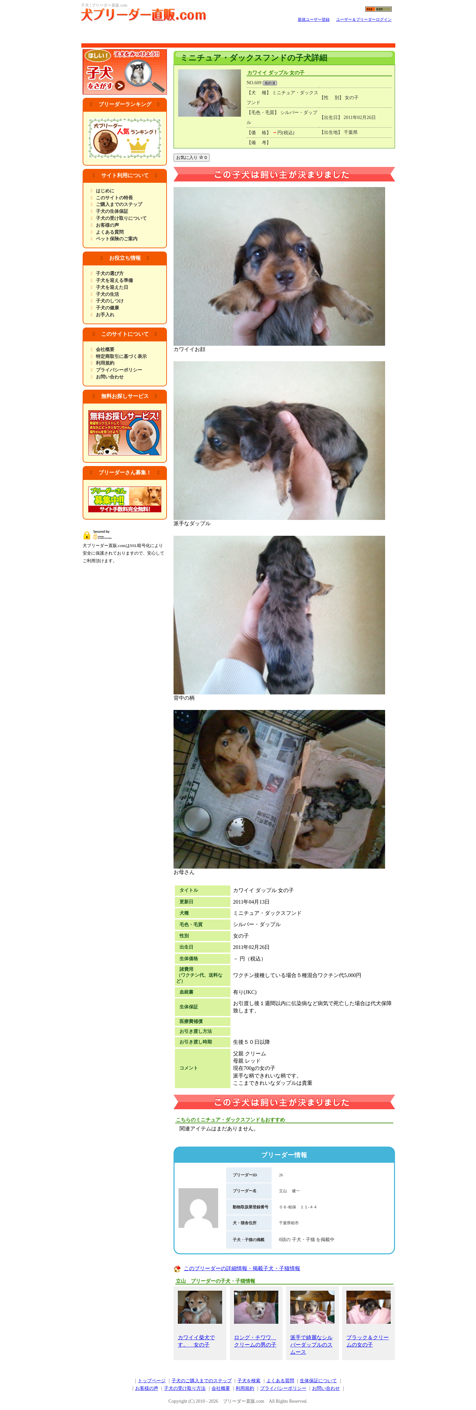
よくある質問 (110, 232)
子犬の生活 (107, 294)
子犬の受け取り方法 (185, 1388)
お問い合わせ (110, 376)
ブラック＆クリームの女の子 (368, 1319)
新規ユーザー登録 (314, 19)
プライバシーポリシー (119, 370)
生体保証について (318, 1380)
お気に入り (191, 157)
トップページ (152, 1380)
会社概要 (105, 349)
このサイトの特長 (114, 197)
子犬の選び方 (110, 273)
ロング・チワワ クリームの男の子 (256, 1319)
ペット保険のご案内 (117, 238)
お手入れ (105, 314)
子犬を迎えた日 (112, 287)
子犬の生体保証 (112, 211)
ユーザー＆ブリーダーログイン (364, 19)
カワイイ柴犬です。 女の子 (200, 1319)
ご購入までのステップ (119, 204)
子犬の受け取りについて (121, 218)
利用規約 (105, 363)
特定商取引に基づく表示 (121, 356)
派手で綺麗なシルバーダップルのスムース (312, 1323)
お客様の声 (107, 225)
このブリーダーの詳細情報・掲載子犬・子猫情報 (242, 1268)
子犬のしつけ (110, 300)
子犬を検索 (248, 1380)
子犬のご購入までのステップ (202, 1380)
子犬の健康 (107, 307)
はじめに (105, 190)
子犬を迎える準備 (114, 280)
